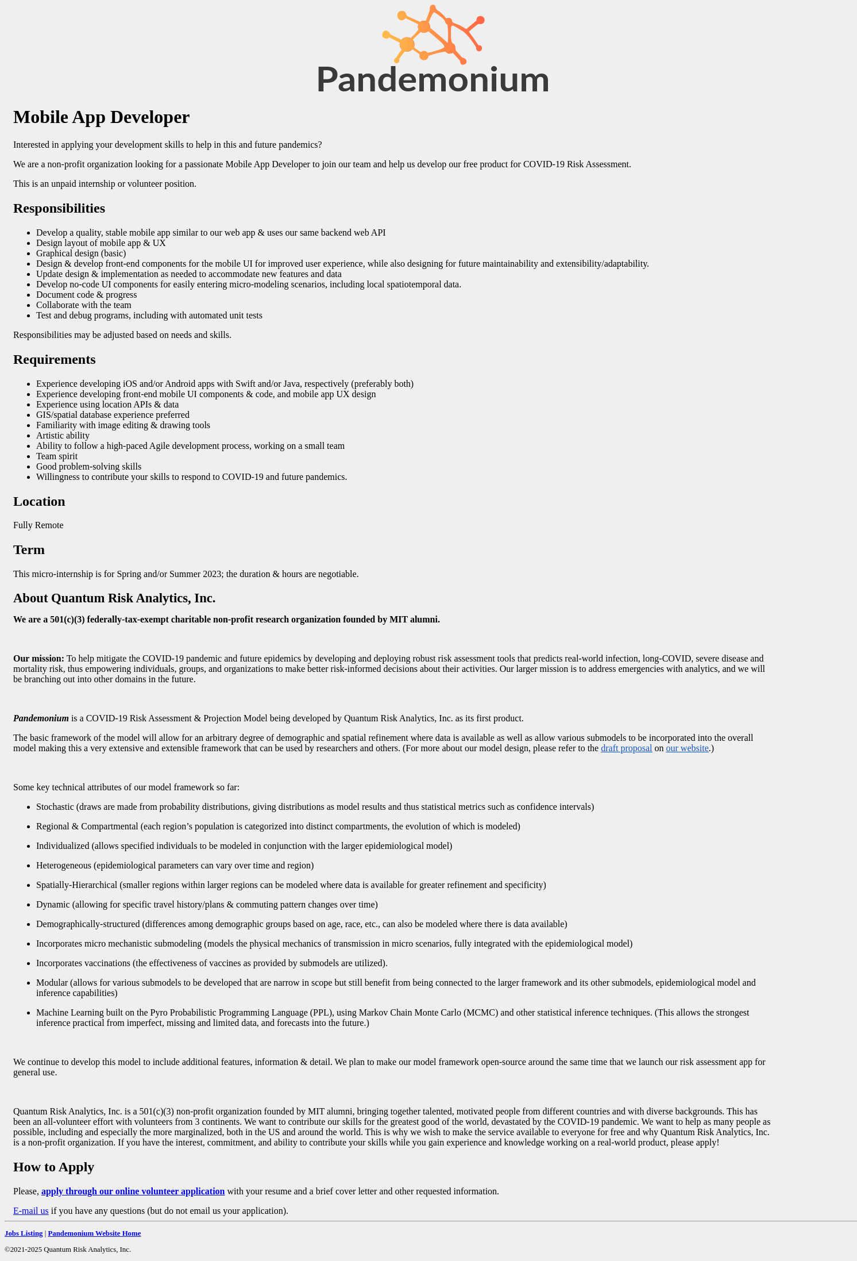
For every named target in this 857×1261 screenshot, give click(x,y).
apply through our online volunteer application (133, 1191)
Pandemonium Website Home (94, 1233)
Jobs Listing (24, 1233)
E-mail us (31, 1211)
